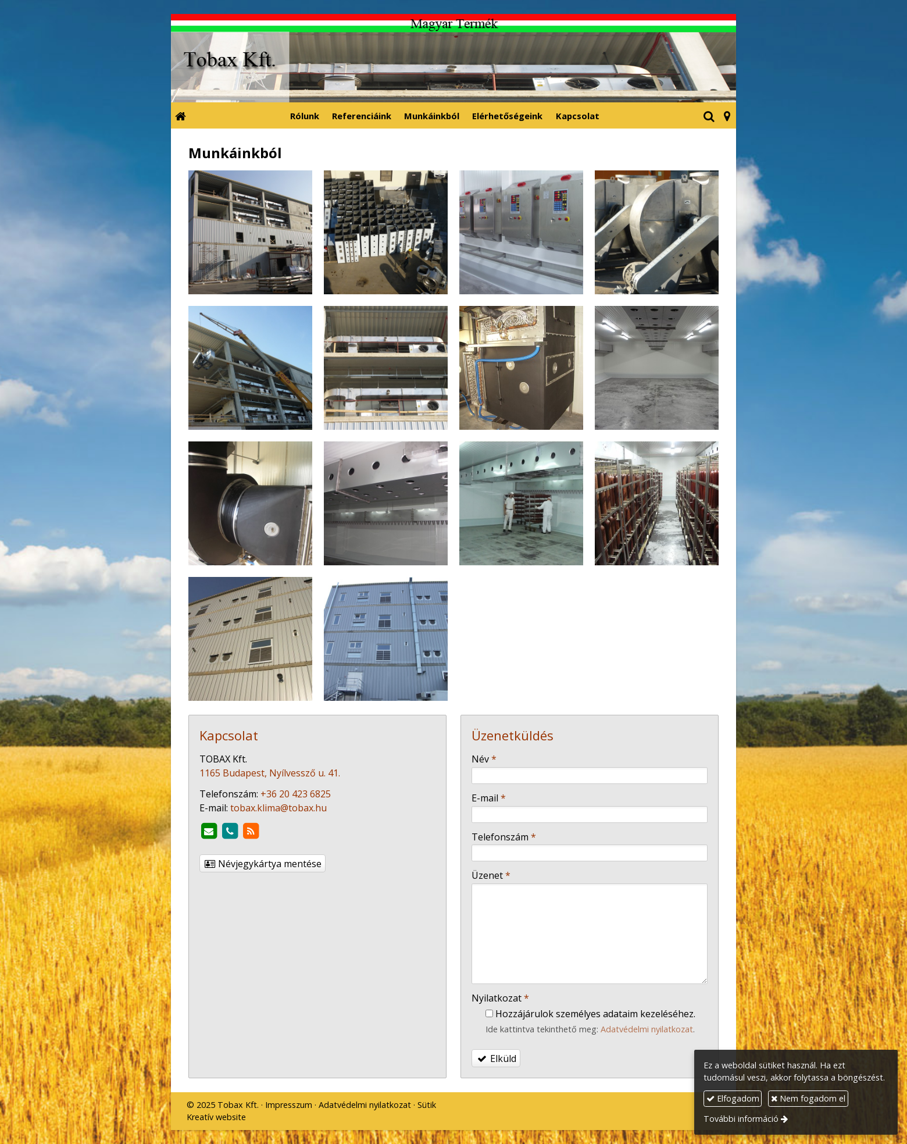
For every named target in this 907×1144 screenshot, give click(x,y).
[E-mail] (208, 831)
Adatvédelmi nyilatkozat (647, 1029)
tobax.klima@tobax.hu (278, 807)
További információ (741, 1118)
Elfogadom (732, 1098)
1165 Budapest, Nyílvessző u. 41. (269, 773)
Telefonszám (504, 837)
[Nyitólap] (453, 58)
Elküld (496, 1058)
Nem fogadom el (808, 1098)
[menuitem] (305, 115)
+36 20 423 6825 (295, 793)
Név (484, 759)
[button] (727, 115)
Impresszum (288, 1104)
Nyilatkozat (500, 998)
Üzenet (491, 875)
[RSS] (250, 831)
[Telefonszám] (229, 831)
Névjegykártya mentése (262, 863)
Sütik (426, 1104)
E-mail (489, 798)
